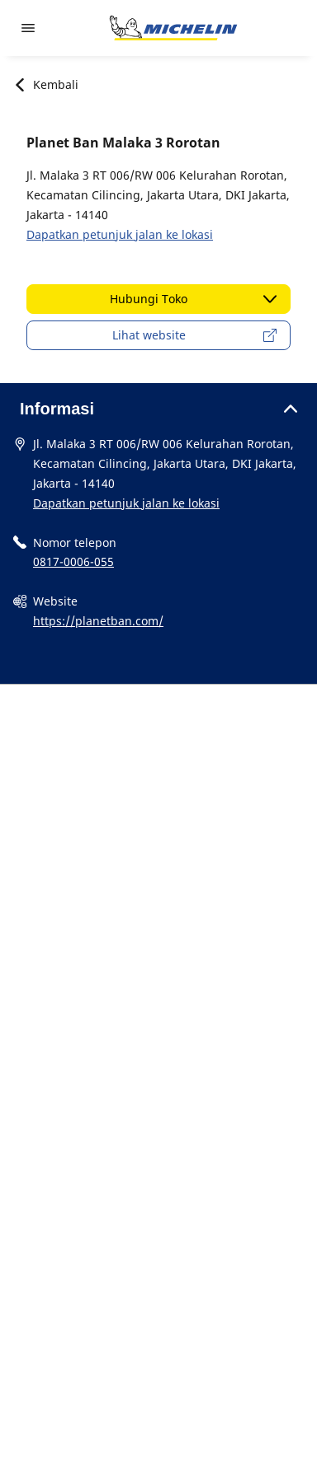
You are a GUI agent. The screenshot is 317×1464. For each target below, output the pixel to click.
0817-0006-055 (73, 561)
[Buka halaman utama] (173, 28)
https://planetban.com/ (98, 621)
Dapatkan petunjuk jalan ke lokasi (119, 234)
